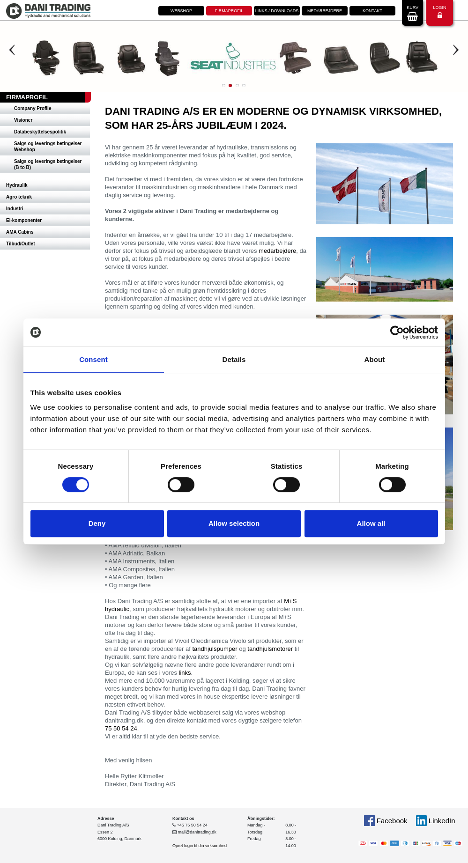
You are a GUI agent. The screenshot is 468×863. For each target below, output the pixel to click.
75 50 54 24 (121, 728)
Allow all (371, 523)
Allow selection (234, 523)
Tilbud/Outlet (20, 243)
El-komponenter (24, 220)
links (185, 672)
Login (439, 12)
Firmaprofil (229, 10)
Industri (14, 208)
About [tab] (374, 359)
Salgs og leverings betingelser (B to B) (48, 164)
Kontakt (372, 10)
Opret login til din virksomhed (199, 845)
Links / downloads (277, 10)
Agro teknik (19, 196)
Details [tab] (234, 359)
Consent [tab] (93, 359)
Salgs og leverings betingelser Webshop (48, 146)
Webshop (181, 10)
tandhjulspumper (214, 648)
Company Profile (32, 108)
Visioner (23, 120)
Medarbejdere (324, 10)
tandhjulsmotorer (270, 648)
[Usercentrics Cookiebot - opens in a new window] (397, 332)
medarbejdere (277, 250)
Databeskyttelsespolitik (40, 131)
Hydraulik (17, 185)
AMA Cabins (20, 232)
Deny (97, 523)
